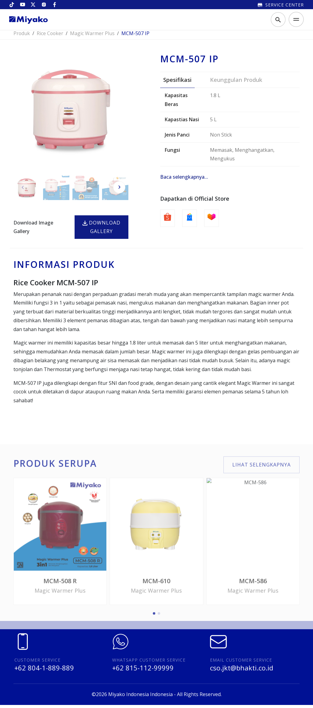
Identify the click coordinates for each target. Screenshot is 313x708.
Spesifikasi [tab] (177, 82)
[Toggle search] (278, 20)
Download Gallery (101, 230)
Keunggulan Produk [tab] (236, 82)
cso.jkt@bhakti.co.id (241, 670)
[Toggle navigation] (294, 20)
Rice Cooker (50, 36)
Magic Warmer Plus (93, 36)
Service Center (281, 5)
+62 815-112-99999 (143, 670)
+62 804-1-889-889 (44, 670)
